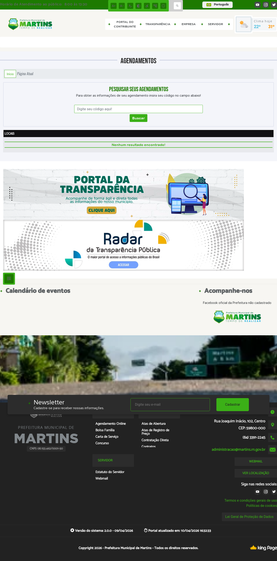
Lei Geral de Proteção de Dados (249, 517)
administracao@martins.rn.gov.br (238, 449)
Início (10, 74)
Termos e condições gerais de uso (250, 500)
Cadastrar (232, 404)
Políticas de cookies (261, 506)
